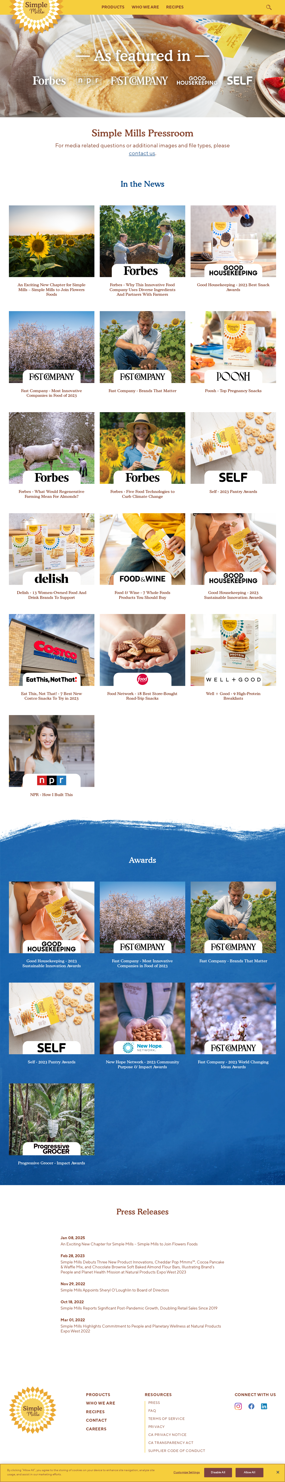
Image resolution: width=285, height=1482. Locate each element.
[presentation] (51, 251)
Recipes (175, 7)
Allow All (249, 1472)
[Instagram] (238, 1406)
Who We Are (100, 1403)
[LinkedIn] (264, 1406)
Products (98, 1395)
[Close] (278, 1472)
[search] (269, 7)
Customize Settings (186, 1472)
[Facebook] (251, 1406)
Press (154, 1403)
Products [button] (113, 7)
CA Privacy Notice (167, 1435)
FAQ (152, 1411)
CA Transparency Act (170, 1443)
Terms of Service (166, 1419)
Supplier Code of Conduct (176, 1451)
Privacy (156, 1427)
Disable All (218, 1472)
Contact (96, 1420)
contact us (142, 153)
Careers (96, 1429)
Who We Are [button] (145, 7)
